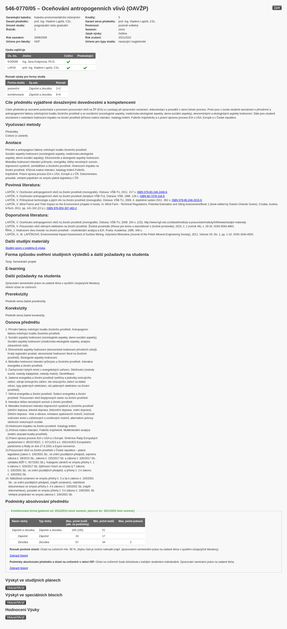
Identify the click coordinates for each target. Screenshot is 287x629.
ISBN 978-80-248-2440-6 (152, 192)
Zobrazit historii (19, 555)
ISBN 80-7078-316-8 (152, 196)
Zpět (277, 7)
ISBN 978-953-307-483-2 (62, 208)
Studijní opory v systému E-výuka (25, 248)
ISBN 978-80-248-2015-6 (187, 200)
